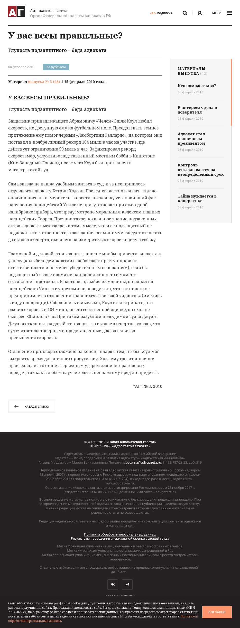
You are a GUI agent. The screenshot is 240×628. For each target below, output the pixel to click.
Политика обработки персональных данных (120, 534)
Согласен (216, 612)
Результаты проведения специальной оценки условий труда (120, 538)
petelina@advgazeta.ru (143, 462)
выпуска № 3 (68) (44, 81)
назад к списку (31, 406)
